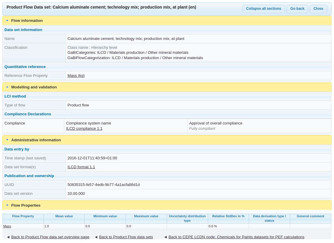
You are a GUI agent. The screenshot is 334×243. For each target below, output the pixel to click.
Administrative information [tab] (33, 139)
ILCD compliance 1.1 (84, 128)
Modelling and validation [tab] (31, 87)
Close (318, 9)
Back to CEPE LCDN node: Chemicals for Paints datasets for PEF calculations (236, 237)
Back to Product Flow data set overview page (50, 237)
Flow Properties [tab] (23, 205)
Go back (297, 9)
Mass (7, 226)
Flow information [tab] (24, 20)
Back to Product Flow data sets (126, 237)
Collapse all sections (263, 9)
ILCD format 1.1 (81, 167)
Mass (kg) (76, 75)
